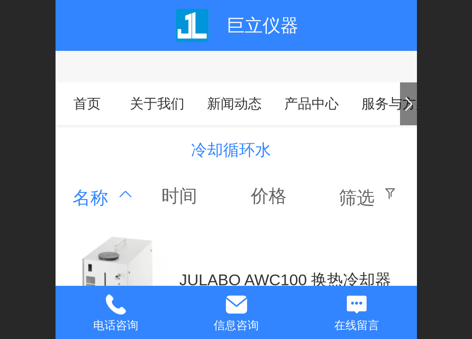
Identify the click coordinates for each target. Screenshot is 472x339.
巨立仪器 (262, 25)
